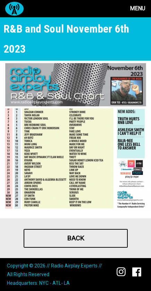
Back (75, 238)
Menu (137, 8)
